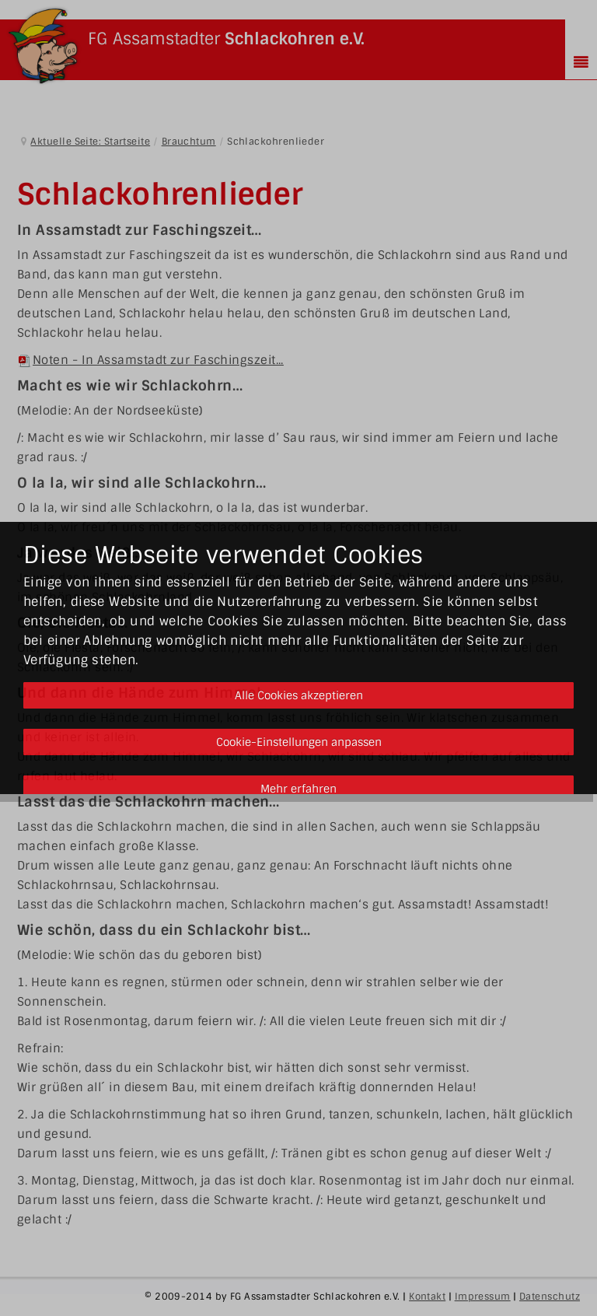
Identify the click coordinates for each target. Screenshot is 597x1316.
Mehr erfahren (298, 789)
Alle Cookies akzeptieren (299, 695)
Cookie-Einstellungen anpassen (299, 742)
